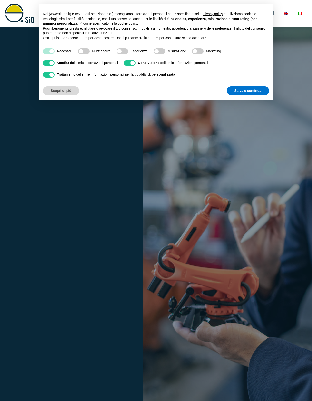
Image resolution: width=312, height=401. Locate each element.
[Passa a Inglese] (286, 13)
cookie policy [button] (127, 23)
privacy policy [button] (212, 14)
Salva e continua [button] (247, 91)
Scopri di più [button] (61, 91)
